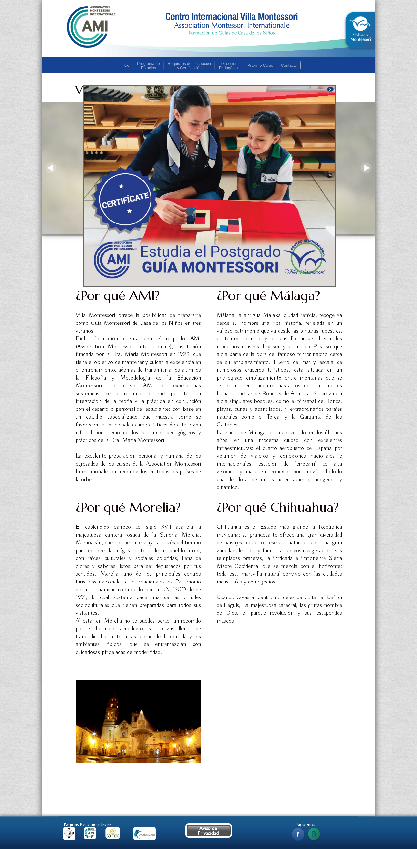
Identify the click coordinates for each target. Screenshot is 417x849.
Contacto (289, 65)
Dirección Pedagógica (229, 65)
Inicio (124, 65)
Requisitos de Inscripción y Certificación (189, 65)
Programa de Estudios (148, 65)
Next (366, 168)
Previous (51, 168)
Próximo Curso (260, 65)
